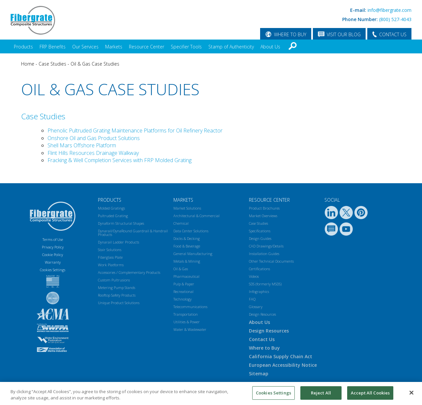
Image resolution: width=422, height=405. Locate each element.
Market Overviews (263, 215)
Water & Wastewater (189, 329)
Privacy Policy (53, 247)
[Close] (411, 395)
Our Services (85, 46)
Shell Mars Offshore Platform (81, 145)
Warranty (53, 262)
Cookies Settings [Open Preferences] (52, 269)
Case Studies (52, 64)
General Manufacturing (192, 253)
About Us (270, 46)
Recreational (183, 291)
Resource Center (146, 46)
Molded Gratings (111, 208)
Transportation (185, 314)
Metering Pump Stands (116, 287)
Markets (113, 46)
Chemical (181, 223)
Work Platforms (111, 264)
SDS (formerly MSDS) (265, 283)
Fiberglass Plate (110, 257)
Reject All (321, 395)
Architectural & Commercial (196, 215)
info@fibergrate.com (389, 10)
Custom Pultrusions (114, 279)
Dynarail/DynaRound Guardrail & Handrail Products (133, 232)
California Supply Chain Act (280, 356)
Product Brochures (264, 208)
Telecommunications (190, 306)
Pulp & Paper (183, 283)
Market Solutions (187, 208)
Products (23, 46)
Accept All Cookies (370, 395)
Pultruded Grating (113, 215)
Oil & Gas (180, 268)
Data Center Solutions (190, 230)
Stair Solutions (109, 249)
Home (27, 64)
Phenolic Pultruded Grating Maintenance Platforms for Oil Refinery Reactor (135, 130)
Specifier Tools (186, 46)
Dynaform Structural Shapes (121, 223)
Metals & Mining (186, 261)
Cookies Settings (273, 395)
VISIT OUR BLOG (344, 34)
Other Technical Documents (271, 261)
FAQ (252, 299)
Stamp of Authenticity (231, 46)
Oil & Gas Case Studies (95, 64)
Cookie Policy (52, 254)
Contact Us (262, 339)
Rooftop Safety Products (117, 295)
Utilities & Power (186, 321)
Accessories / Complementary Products (129, 272)
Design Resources (262, 314)
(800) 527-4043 (395, 19)
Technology (182, 299)
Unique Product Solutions (118, 302)
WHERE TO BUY (290, 34)
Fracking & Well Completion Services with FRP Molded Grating (119, 160)
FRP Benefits (53, 46)
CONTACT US (393, 34)
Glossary (255, 306)
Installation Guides (264, 253)
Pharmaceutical (186, 276)
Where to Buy (264, 348)
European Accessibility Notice (283, 365)
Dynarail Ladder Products (118, 242)
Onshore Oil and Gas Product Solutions (93, 138)
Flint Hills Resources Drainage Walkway (93, 153)
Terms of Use (53, 239)
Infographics (259, 291)
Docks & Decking (186, 238)
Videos (254, 276)
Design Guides (260, 238)
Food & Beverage (186, 246)
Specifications (259, 230)
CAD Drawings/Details (266, 246)
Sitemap (258, 373)
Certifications (259, 268)
